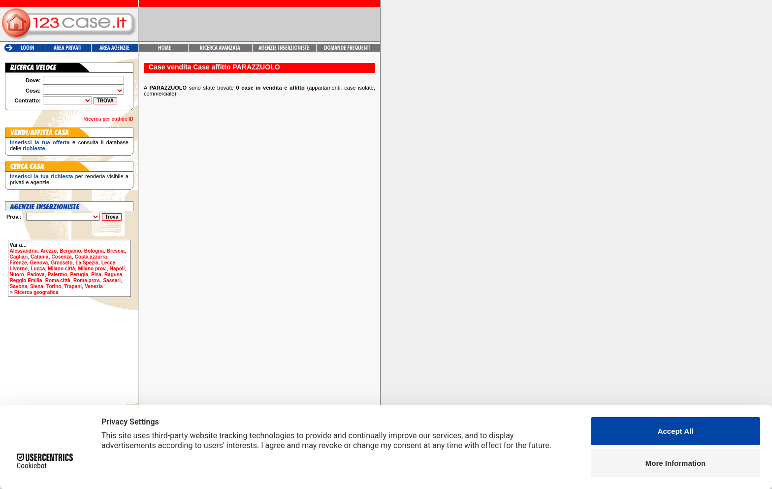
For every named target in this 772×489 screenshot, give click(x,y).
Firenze (18, 262)
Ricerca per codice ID (108, 119)
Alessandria (24, 251)
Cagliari (19, 257)
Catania (39, 257)
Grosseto (61, 262)
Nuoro (17, 274)
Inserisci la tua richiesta (41, 176)
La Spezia (86, 262)
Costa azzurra (91, 257)
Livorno (19, 268)
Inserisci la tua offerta (39, 142)
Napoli (117, 268)
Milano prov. (92, 268)
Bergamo (70, 251)
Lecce (108, 262)
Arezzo (48, 251)
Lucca (38, 268)
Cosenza (62, 257)
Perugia (79, 274)
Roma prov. (86, 280)
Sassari (112, 280)
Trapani (73, 286)
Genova (39, 262)
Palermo (57, 274)
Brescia (116, 251)
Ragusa (113, 274)
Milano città (61, 268)
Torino (53, 286)
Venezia (94, 286)
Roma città (57, 280)
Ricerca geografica (36, 292)
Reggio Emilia (26, 280)
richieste (34, 148)
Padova (36, 274)
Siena (36, 286)
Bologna (94, 251)
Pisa (96, 274)
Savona (19, 286)
